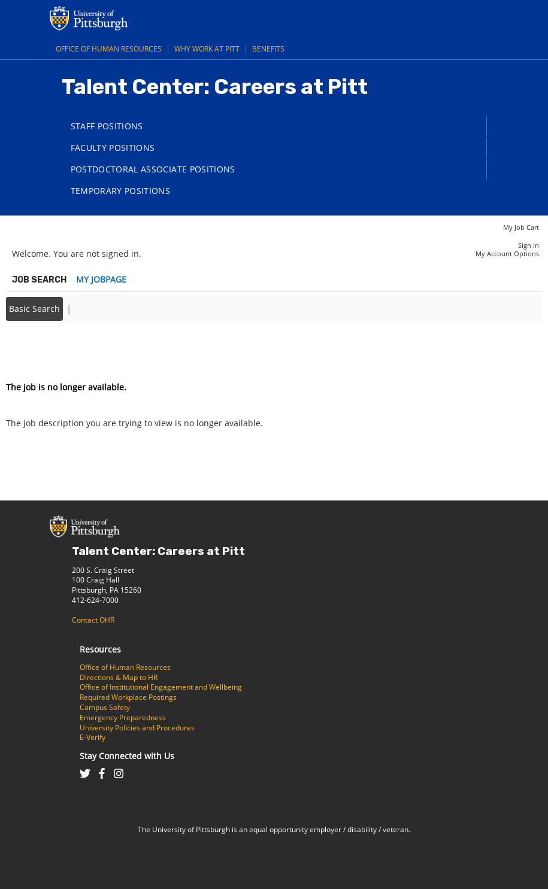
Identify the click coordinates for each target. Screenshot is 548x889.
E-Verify (92, 737)
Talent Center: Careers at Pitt (158, 551)
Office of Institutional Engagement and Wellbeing (161, 687)
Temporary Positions (121, 190)
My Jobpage (101, 279)
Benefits (268, 49)
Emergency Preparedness (123, 717)
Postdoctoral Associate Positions (153, 169)
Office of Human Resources (109, 49)
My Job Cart (521, 227)
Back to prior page (43, 351)
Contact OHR (93, 620)
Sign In (528, 245)
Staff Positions (107, 126)
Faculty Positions (113, 147)
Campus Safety (105, 707)
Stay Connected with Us (127, 755)
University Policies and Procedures (137, 728)
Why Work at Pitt (207, 49)
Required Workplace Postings (128, 697)
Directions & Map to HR (119, 677)
